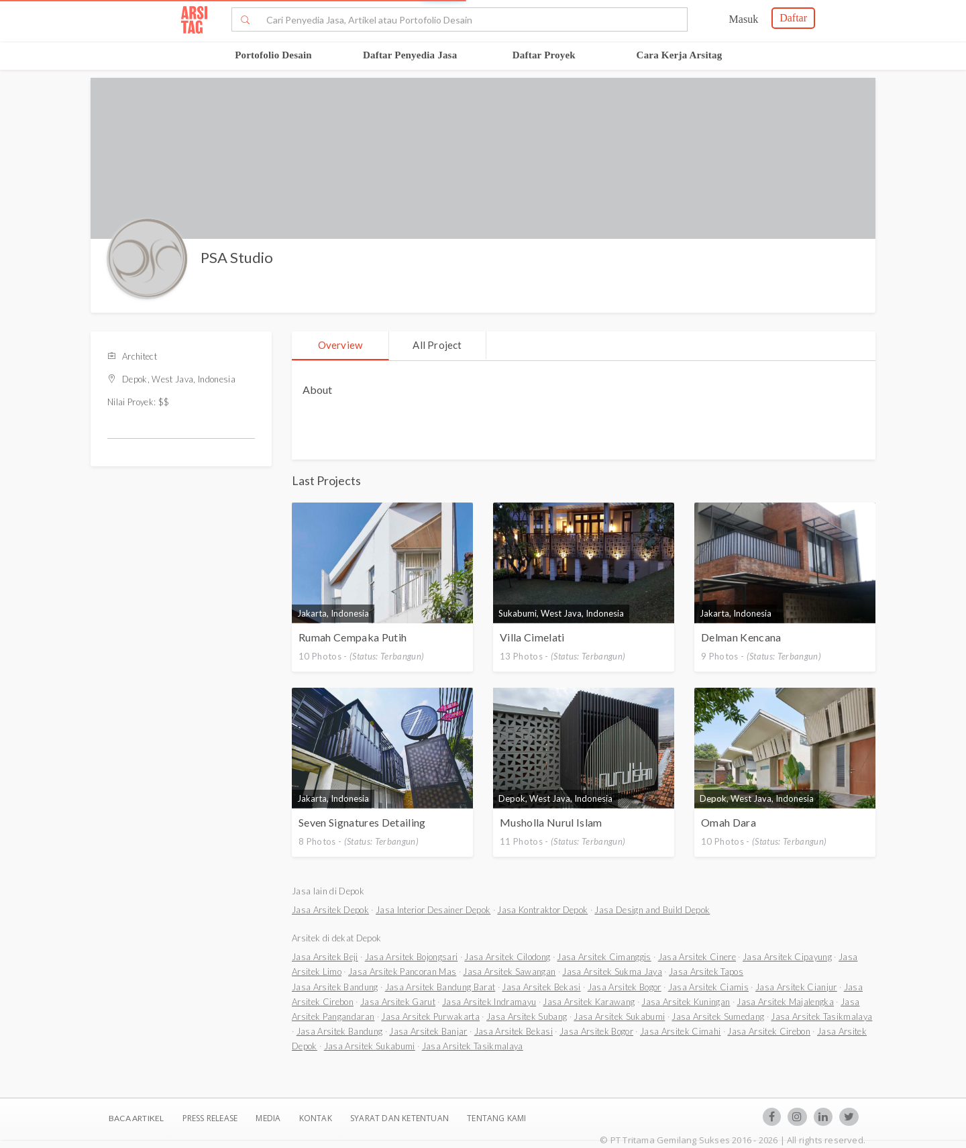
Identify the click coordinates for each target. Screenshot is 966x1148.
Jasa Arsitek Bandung (335, 987)
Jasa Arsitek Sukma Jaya (612, 971)
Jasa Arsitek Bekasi (541, 987)
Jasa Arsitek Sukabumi (619, 1016)
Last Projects (326, 480)
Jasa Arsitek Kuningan (685, 1001)
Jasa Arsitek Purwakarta (430, 1016)
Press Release (209, 1118)
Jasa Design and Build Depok (652, 909)
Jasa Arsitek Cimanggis (604, 956)
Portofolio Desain (273, 55)
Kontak (316, 1118)
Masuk (744, 19)
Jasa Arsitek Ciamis (708, 987)
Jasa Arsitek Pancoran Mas (402, 971)
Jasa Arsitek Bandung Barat (440, 987)
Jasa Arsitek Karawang (589, 1001)
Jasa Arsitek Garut (397, 1001)
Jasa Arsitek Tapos (706, 971)
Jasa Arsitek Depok (330, 909)
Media (269, 1118)
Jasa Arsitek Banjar (428, 1031)
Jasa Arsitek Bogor (624, 987)
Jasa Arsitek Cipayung (787, 956)
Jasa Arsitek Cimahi (680, 1031)
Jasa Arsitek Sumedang (718, 1016)
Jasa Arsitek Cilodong (507, 956)
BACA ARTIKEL (136, 1118)
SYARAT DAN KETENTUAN (400, 1118)
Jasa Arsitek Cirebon (768, 1031)
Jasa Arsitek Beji (325, 956)
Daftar (793, 17)
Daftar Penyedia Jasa (410, 55)
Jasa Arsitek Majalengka (785, 1001)
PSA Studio (237, 257)
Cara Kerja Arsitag (679, 55)
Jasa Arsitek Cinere (697, 956)
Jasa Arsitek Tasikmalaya (821, 1016)
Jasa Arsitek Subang (526, 1016)
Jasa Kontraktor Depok (542, 909)
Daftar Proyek (544, 55)
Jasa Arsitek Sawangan (509, 971)
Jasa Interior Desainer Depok (433, 909)
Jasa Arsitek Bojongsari (411, 956)
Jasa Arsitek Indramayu (489, 1001)
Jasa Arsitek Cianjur (796, 987)
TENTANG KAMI (496, 1118)
